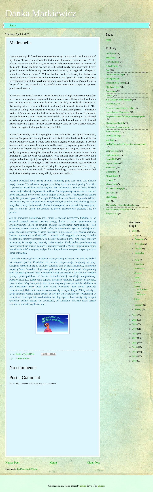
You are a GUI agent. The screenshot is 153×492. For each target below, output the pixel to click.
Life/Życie (110, 53)
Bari (108, 70)
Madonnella (139, 268)
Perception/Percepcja (115, 188)
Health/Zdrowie (112, 155)
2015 (134, 347)
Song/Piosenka (112, 151)
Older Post (93, 462)
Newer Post (12, 462)
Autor (12, 25)
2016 (134, 343)
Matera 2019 (111, 184)
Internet (109, 95)
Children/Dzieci (112, 87)
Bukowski (110, 193)
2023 (134, 235)
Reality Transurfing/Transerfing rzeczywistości (126, 144)
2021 (134, 320)
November (139, 244)
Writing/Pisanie (112, 78)
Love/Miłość (111, 159)
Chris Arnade (111, 197)
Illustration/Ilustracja (115, 74)
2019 (134, 329)
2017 (134, 338)
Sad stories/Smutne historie (117, 127)
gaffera (83, 486)
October (138, 248)
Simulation (139, 264)
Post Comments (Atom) (27, 469)
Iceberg (137, 282)
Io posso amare (112, 163)
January (138, 309)
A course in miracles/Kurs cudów (120, 108)
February (139, 305)
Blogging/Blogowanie (115, 83)
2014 (134, 352)
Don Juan (110, 140)
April (137, 260)
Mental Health (24, 358)
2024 (134, 231)
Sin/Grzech (110, 167)
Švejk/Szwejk (112, 214)
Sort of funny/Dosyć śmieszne (119, 99)
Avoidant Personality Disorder (119, 209)
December (139, 239)
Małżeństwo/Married (115, 123)
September (139, 253)
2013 (134, 356)
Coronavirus (111, 172)
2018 (134, 333)
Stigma (137, 299)
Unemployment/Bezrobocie (118, 112)
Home (53, 462)
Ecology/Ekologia (113, 135)
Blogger (101, 486)
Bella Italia (110, 58)
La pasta (109, 180)
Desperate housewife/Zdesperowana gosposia (125, 116)
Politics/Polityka (113, 131)
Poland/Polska (112, 66)
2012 (134, 361)
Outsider (138, 273)
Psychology (111, 91)
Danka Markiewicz (40, 13)
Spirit (108, 201)
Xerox (137, 277)
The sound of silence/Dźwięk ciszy (121, 205)
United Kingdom (113, 104)
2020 (134, 324)
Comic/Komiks (112, 62)
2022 (134, 315)
